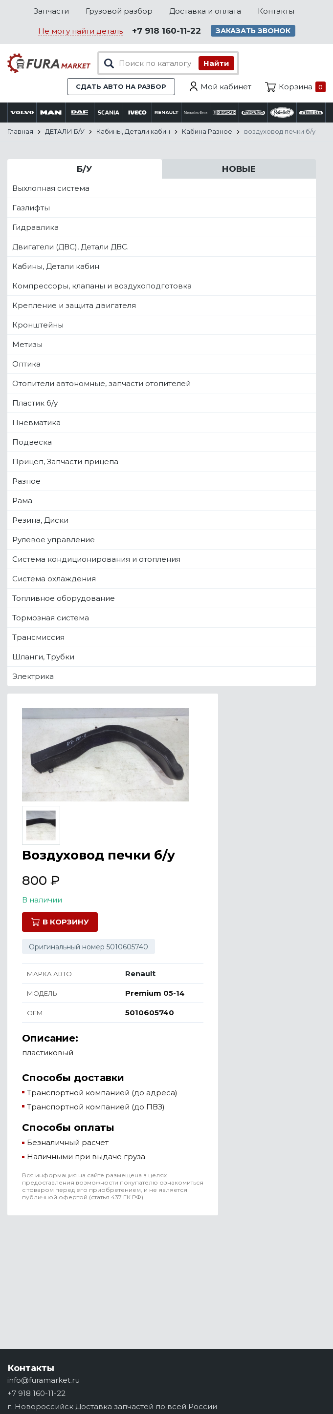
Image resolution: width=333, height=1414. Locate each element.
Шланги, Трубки (43, 656)
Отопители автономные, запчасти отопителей (101, 383)
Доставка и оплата (205, 11)
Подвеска (32, 442)
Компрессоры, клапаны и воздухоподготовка (102, 285)
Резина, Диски (40, 520)
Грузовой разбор (119, 11)
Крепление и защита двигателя (74, 305)
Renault (140, 973)
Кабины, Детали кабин (55, 266)
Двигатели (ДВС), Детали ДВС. (70, 246)
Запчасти (51, 11)
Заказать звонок (253, 30)
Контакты (276, 11)
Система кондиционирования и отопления (96, 559)
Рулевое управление (53, 539)
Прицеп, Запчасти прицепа (65, 461)
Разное (26, 481)
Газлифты (31, 207)
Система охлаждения (54, 578)
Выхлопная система (50, 188)
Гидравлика (35, 227)
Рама (22, 500)
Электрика (33, 676)
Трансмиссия (38, 637)
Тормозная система (50, 617)
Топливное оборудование (63, 598)
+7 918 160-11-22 (166, 31)
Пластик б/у (35, 403)
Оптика (26, 364)
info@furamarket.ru (43, 1380)
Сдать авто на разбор (121, 86)
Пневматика (36, 422)
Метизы (27, 344)
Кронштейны (38, 324)
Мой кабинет (225, 86)
